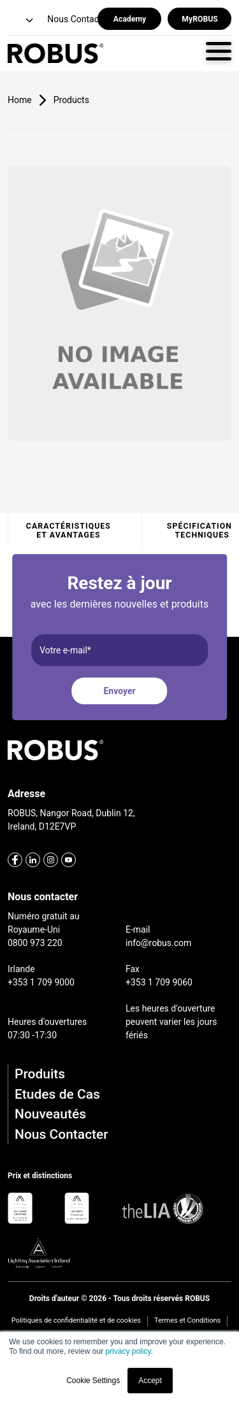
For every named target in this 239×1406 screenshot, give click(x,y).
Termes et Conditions (187, 1320)
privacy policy (127, 1351)
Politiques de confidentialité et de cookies (76, 1320)
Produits (40, 1074)
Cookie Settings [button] (93, 1380)
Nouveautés (50, 1114)
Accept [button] (150, 1380)
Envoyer (119, 691)
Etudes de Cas (57, 1094)
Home (20, 100)
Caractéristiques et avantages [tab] (68, 530)
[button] (22, 20)
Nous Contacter (61, 1134)
